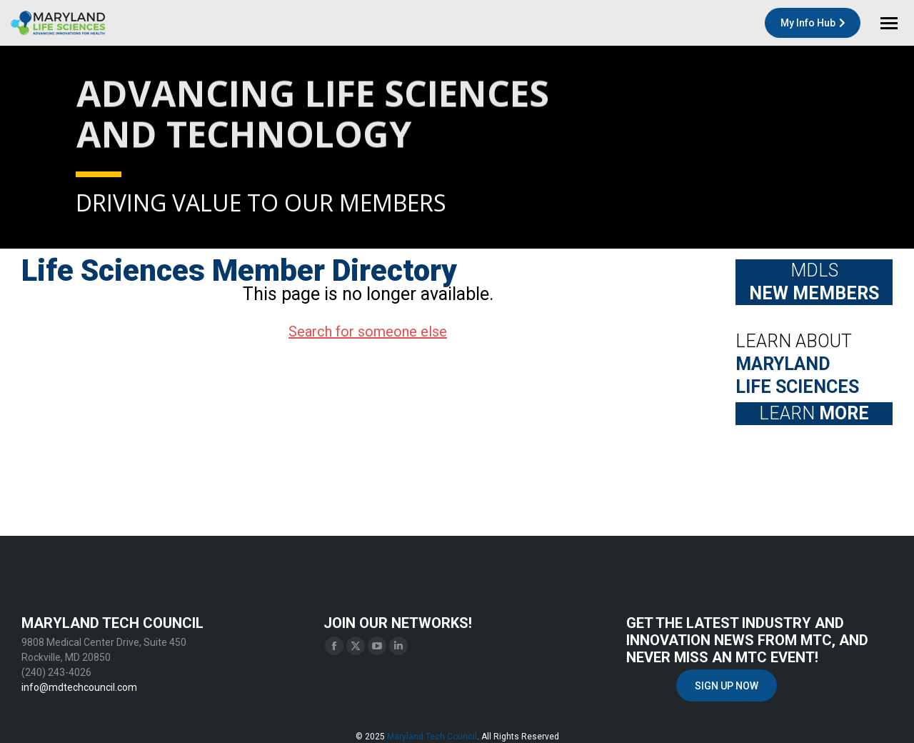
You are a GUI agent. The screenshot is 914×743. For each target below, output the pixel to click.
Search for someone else (367, 331)
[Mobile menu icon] (889, 23)
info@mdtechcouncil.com (79, 687)
